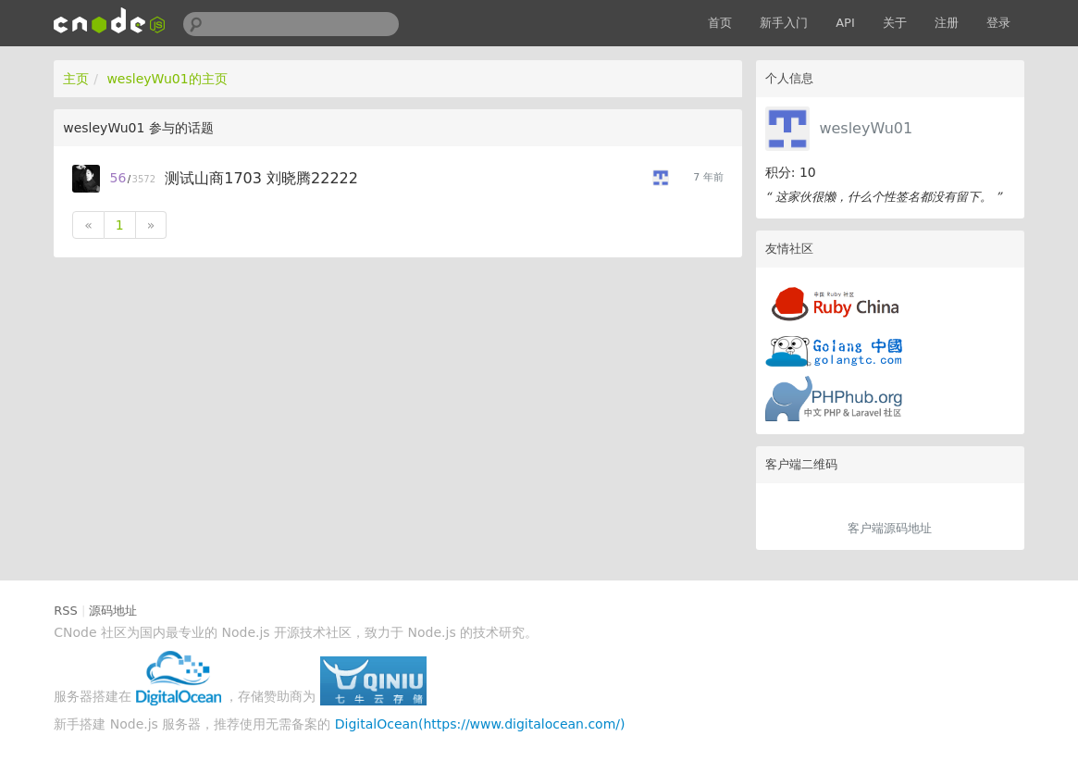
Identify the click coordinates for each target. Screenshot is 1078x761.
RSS (66, 611)
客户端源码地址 (890, 528)
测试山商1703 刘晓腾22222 (261, 178)
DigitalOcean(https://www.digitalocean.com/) (480, 724)
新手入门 (784, 23)
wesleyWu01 (865, 128)
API (845, 23)
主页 (76, 78)
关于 (895, 23)
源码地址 (113, 611)
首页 (720, 23)
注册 (947, 23)
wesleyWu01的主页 (166, 78)
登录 (998, 23)
